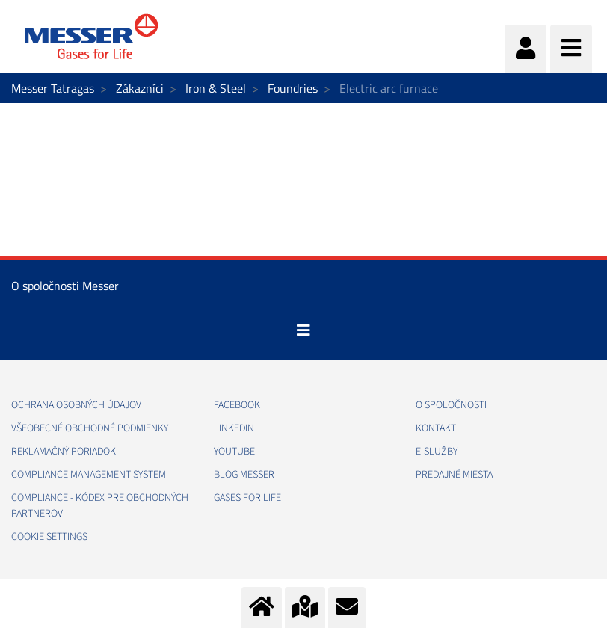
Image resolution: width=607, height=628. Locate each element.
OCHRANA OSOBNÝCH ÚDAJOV (76, 405)
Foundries (293, 88)
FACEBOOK (237, 405)
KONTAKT (436, 428)
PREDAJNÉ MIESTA (454, 474)
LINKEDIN (234, 428)
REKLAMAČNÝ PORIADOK (63, 451)
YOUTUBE (234, 451)
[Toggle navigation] (303, 330)
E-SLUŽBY (436, 451)
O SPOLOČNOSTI (451, 405)
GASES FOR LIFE (247, 497)
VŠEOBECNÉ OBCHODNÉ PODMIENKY (89, 428)
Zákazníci (140, 88)
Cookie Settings (49, 536)
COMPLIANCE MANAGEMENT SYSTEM (88, 474)
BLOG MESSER (244, 474)
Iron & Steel (215, 88)
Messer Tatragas (52, 88)
